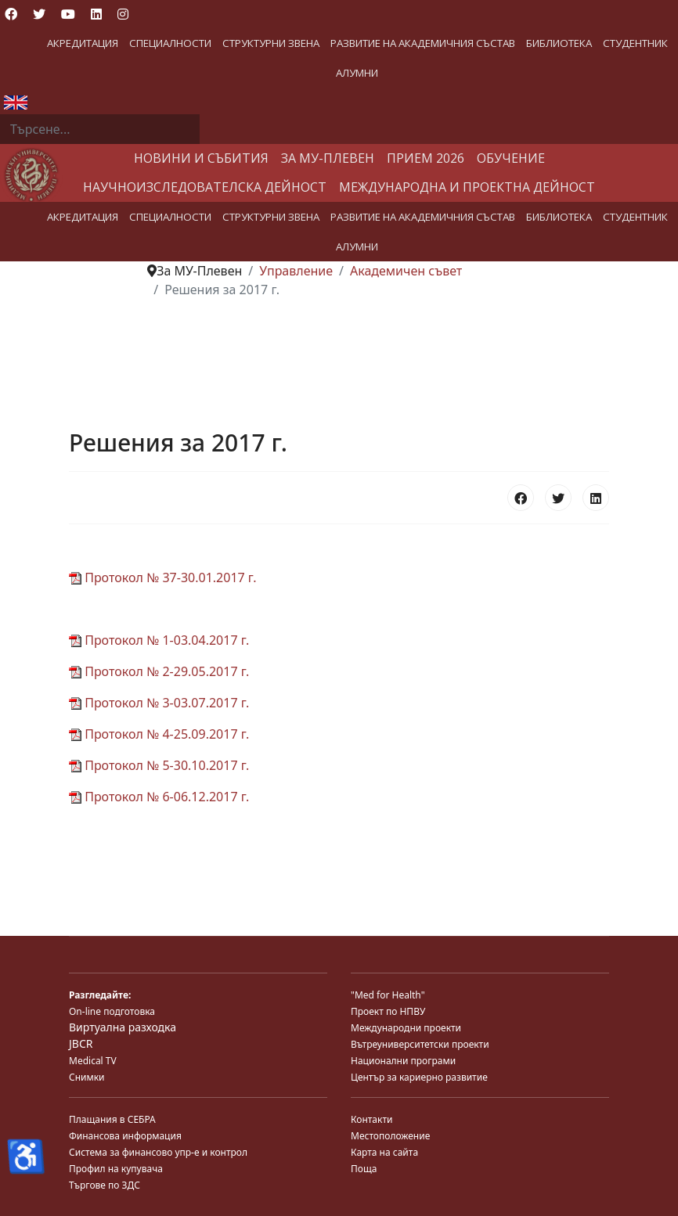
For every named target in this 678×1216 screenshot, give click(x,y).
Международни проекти (406, 1027)
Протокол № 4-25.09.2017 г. (159, 734)
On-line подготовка (112, 1011)
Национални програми (403, 1060)
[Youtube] (68, 14)
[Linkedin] (96, 14)
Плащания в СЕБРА (112, 1119)
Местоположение (390, 1135)
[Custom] (150, 14)
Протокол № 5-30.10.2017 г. (159, 765)
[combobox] (100, 129)
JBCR (80, 1043)
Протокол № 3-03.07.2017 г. (159, 702)
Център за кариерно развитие (419, 1077)
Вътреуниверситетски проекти (420, 1044)
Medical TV (93, 1060)
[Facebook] (11, 14)
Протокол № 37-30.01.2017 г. (163, 577)
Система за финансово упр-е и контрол (158, 1152)
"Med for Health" (388, 995)
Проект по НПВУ (388, 1011)
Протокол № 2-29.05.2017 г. (159, 671)
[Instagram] (122, 14)
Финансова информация (125, 1135)
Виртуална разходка (122, 1027)
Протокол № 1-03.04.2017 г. (159, 640)
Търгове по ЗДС (104, 1185)
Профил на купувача (116, 1168)
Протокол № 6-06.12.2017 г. (159, 796)
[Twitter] (39, 14)
